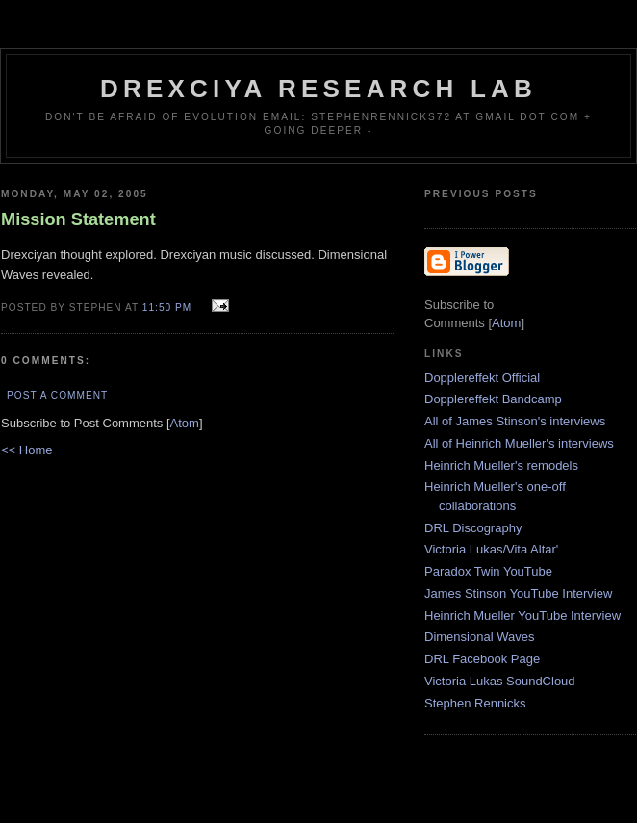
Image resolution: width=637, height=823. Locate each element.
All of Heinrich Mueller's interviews (519, 443)
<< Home (26, 450)
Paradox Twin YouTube (488, 571)
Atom (184, 423)
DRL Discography (473, 528)
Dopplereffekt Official (482, 378)
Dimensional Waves (479, 637)
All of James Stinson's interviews (514, 421)
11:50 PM (168, 307)
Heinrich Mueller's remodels (501, 465)
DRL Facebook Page (482, 659)
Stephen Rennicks (475, 703)
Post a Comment (57, 395)
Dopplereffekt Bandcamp (493, 399)
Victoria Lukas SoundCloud (499, 681)
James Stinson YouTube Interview (518, 593)
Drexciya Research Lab (318, 88)
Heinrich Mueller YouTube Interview (522, 615)
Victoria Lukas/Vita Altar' (491, 549)
